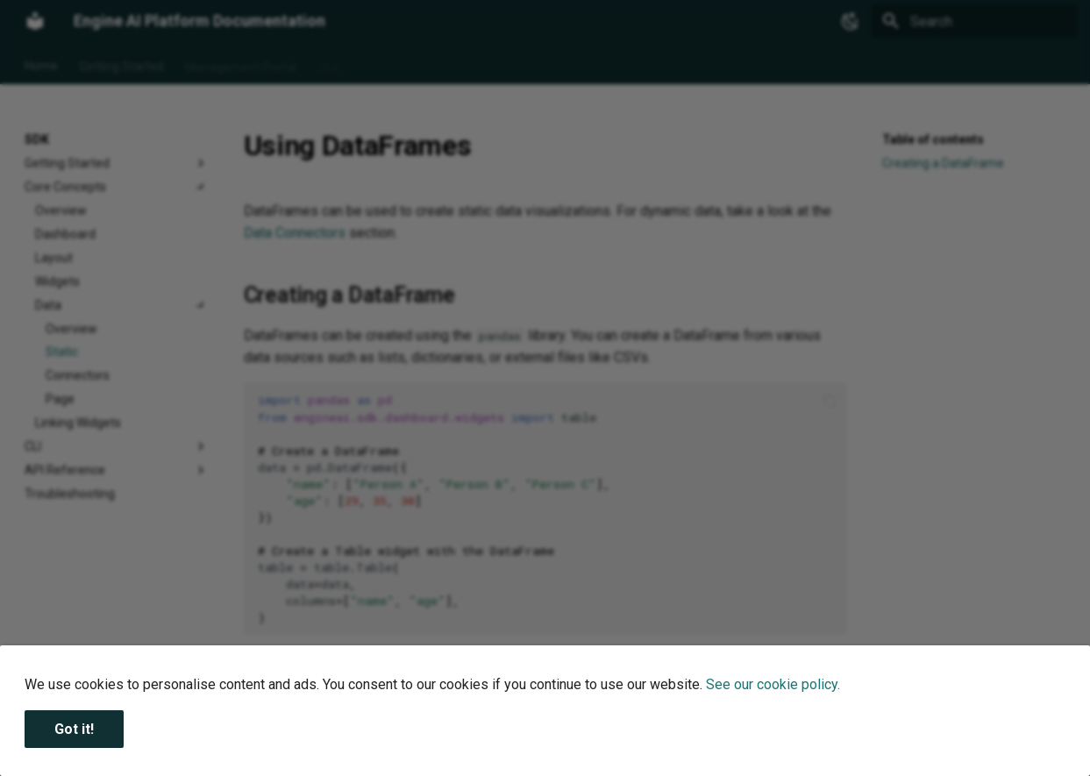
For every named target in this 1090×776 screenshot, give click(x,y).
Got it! (74, 729)
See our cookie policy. (773, 684)
